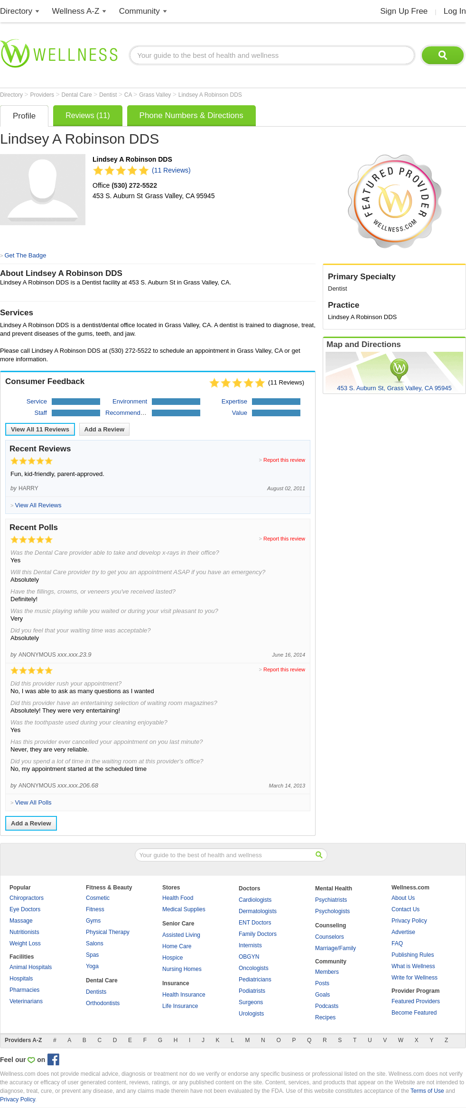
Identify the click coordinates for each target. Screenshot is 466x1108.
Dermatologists (258, 911)
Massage (21, 920)
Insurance (175, 983)
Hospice (172, 957)
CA (128, 95)
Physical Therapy (108, 932)
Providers (43, 95)
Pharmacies (24, 990)
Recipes (325, 1017)
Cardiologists (255, 900)
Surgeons (251, 1002)
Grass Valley (155, 95)
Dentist (109, 95)
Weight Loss (25, 943)
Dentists (96, 992)
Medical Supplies (183, 909)
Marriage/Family (335, 948)
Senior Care (178, 923)
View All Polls (33, 802)
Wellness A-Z (76, 11)
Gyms (93, 920)
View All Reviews (40, 429)
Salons (94, 943)
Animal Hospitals (30, 967)
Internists (250, 945)
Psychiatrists (331, 900)
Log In (455, 11)
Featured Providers (415, 1001)
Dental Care (77, 95)
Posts (322, 983)
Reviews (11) (87, 115)
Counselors (329, 937)
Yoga (92, 966)
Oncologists (254, 968)
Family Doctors (258, 934)
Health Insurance (183, 994)
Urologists (251, 1013)
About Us (403, 898)
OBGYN (249, 956)
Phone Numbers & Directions (191, 115)
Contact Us (405, 909)
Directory (16, 11)
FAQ (397, 943)
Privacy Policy (409, 920)
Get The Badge (25, 255)
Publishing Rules (412, 955)
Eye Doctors (24, 909)
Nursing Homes (182, 969)
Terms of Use (427, 1091)
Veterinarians (26, 1001)
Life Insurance (180, 1006)
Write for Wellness (414, 977)
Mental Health (333, 888)
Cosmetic (98, 898)
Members (327, 972)
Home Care (176, 946)
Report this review (284, 460)
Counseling (330, 925)
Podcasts (326, 1006)
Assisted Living (181, 935)
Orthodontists (103, 1003)
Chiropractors (26, 898)
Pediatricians (255, 979)
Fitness (95, 909)
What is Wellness (413, 966)
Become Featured (414, 1012)
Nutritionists (24, 932)
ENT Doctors (255, 922)
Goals (322, 994)
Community (139, 11)
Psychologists (332, 911)
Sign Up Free (404, 11)
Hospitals (21, 978)
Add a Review (104, 429)
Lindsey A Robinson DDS (210, 95)
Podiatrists (252, 991)
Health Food (177, 898)
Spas (92, 955)
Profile (24, 115)
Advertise (403, 932)
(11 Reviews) (171, 170)
